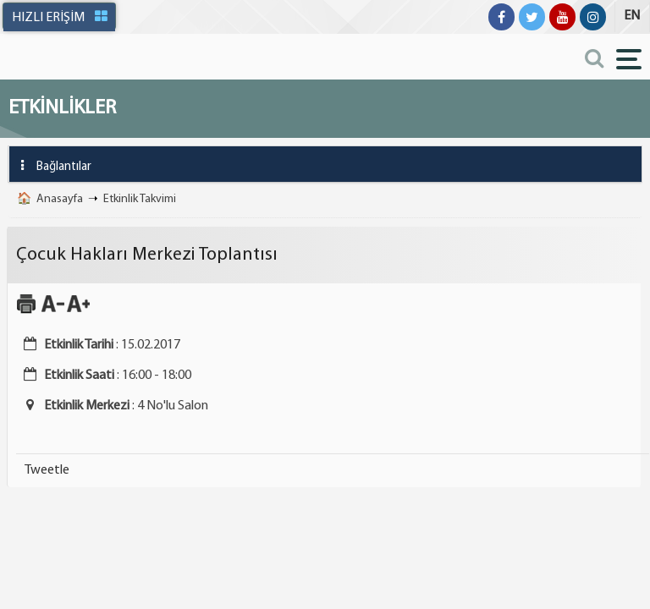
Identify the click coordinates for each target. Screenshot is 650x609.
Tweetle (47, 470)
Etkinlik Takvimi (139, 199)
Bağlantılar (50, 165)
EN (632, 16)
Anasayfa (59, 199)
